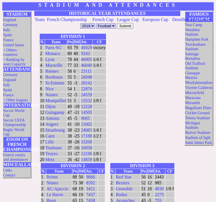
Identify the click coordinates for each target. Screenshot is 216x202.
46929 (86, 47)
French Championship (67, 19)
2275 (159, 194)
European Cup (155, 19)
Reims (52, 177)
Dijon (50, 106)
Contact (9, 175)
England (9, 20)
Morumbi (192, 103)
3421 (90, 188)
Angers (51, 124)
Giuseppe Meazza (192, 75)
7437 (90, 194)
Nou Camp (193, 25)
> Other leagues (15, 100)
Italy (6, 30)
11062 (86, 124)
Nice (49, 88)
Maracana (193, 98)
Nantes (51, 94)
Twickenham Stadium (195, 46)
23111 (86, 71)
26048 (86, 77)
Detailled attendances (191, 19)
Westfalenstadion (198, 83)
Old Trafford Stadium (195, 65)
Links (7, 170)
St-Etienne (54, 83)
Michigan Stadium (192, 125)
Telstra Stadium (197, 118)
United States (13, 45)
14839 (86, 159)
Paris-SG (53, 47)
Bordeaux (54, 77)
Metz (50, 159)
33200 (86, 141)
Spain (7, 35)
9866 (90, 177)
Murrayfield (194, 93)
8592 (90, 182)
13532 (86, 100)
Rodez (121, 194)
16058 (86, 147)
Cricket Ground (197, 113)
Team (40, 19)
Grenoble (124, 188)
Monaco (52, 53)
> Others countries (10, 52)
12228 (86, 106)
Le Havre (54, 194)
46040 (86, 65)
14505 (86, 112)
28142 (86, 83)
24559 (86, 94)
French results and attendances (15, 157)
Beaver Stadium (197, 132)
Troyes (51, 153)
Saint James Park (198, 143)
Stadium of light (198, 138)
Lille (49, 141)
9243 (85, 53)
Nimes (52, 182)
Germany (10, 25)
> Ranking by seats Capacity (14, 62)
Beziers (122, 182)
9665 (85, 118)
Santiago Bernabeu (192, 56)
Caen (50, 136)
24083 (86, 130)
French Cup (102, 19)
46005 (86, 59)
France (8, 40)
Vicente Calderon (199, 88)
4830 (159, 188)
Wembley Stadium (192, 32)
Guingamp (54, 112)
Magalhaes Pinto (198, 108)
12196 (86, 153)
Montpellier (56, 100)
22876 (86, 88)
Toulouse (53, 147)
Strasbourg (55, 130)
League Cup (128, 19)
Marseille (53, 65)
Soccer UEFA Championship (14, 122)
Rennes (51, 71)
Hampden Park (197, 39)
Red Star (124, 177)
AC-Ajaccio (57, 188)
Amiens (52, 118)
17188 (86, 136)
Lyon (50, 59)
